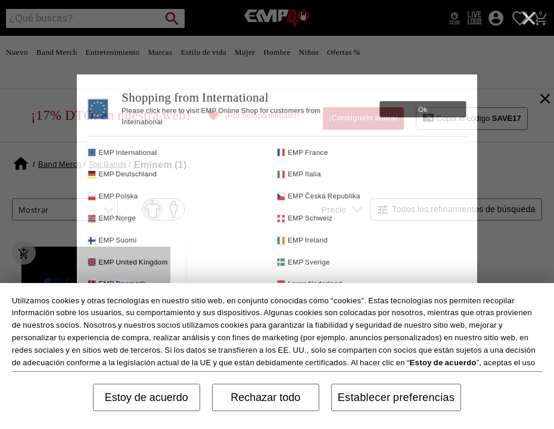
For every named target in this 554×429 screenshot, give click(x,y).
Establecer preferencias (396, 397)
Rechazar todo (265, 397)
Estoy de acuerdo (146, 397)
